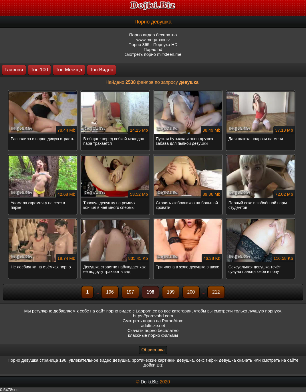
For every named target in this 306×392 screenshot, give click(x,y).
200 (191, 292)
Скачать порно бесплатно (153, 330)
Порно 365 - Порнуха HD (152, 44)
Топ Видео (101, 69)
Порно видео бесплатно (153, 34)
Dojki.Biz (149, 381)
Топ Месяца (68, 69)
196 (110, 292)
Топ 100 (39, 69)
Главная (14, 69)
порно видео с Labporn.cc (131, 310)
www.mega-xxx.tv (153, 39)
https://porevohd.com (153, 315)
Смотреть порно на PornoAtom (153, 320)
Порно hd (153, 49)
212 (216, 292)
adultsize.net (153, 325)
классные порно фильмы (153, 335)
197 (130, 292)
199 (171, 292)
